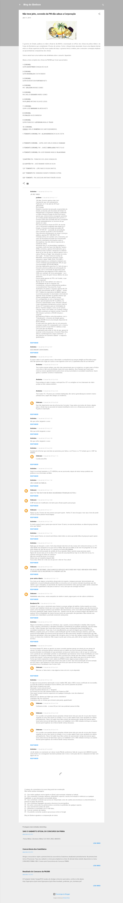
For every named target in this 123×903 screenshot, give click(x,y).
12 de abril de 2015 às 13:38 (44, 500)
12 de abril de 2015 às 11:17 (49, 197)
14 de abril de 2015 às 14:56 (44, 680)
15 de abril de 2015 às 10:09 (50, 713)
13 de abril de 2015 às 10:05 (44, 567)
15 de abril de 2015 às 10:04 (50, 703)
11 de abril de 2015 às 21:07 (44, 428)
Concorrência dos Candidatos (34, 849)
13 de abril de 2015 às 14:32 (50, 391)
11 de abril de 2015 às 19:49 (44, 357)
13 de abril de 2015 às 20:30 (50, 402)
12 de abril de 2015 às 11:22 (44, 490)
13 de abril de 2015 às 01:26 (44, 543)
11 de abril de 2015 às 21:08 (44, 438)
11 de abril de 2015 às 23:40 (44, 448)
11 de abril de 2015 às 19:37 (44, 347)
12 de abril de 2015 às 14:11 (44, 510)
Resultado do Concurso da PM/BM (36, 872)
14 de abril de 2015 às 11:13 (50, 456)
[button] (99, 14)
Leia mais (96, 843)
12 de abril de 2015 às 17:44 (44, 521)
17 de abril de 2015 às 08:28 (44, 749)
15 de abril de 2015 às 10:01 (50, 667)
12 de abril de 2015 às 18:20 (50, 379)
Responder (34, 343)
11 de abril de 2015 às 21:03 (44, 418)
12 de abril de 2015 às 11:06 (44, 480)
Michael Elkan (66, 898)
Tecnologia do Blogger (61, 894)
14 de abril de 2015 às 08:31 (44, 645)
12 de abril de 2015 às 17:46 (44, 533)
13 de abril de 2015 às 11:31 (50, 578)
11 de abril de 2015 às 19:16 (44, 191)
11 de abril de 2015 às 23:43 (44, 468)
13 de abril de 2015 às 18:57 (44, 622)
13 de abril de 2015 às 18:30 (47, 603)
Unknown (39, 402)
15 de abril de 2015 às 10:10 (50, 729)
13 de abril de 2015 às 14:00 (44, 593)
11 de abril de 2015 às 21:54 (50, 364)
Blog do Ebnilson (32, 4)
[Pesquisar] (103, 5)
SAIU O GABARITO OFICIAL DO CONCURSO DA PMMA (44, 831)
